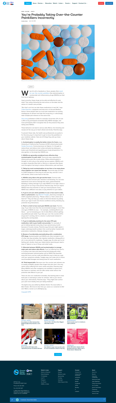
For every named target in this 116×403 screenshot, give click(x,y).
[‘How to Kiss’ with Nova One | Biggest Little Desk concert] (54, 311)
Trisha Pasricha (26, 109)
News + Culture (25, 11)
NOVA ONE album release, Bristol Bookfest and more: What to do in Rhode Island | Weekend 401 (75, 348)
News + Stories (38, 3)
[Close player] (104, 399)
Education (48, 3)
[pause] (17, 399)
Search (28, 3)
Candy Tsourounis (26, 146)
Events (67, 3)
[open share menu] (31, 87)
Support (74, 3)
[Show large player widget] (12, 400)
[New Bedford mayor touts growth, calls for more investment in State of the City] (54, 336)
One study (24, 118)
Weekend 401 (70, 345)
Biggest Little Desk (49, 320)
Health (32, 11)
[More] (43, 3)
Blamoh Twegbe (44, 195)
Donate (101, 3)
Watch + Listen (58, 3)
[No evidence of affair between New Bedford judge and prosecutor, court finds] (31, 311)
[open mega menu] (109, 3)
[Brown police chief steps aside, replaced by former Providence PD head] (31, 336)
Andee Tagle (24, 21)
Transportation (71, 320)
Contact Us (82, 3)
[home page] (8, 3)
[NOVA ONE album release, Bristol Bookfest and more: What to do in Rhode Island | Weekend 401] (77, 336)
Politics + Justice (25, 320)
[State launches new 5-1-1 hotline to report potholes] (77, 311)
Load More (58, 354)
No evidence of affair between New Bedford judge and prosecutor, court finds (30, 323)
